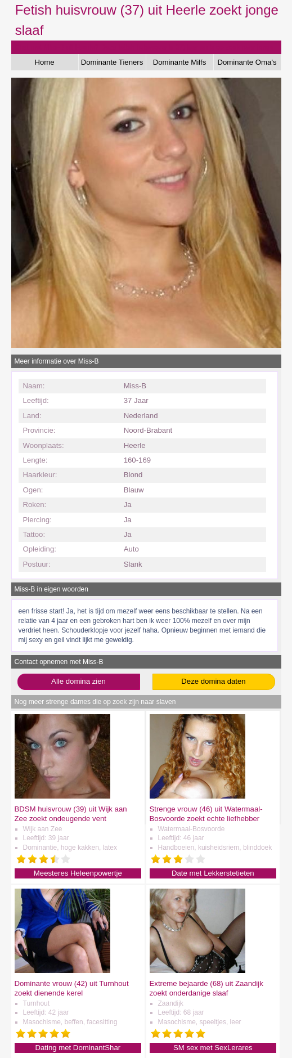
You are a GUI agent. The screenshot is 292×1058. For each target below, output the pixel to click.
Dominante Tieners (112, 62)
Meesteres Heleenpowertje (78, 873)
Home (44, 62)
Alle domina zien (78, 681)
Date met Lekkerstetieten (213, 873)
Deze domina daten (213, 681)
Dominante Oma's (246, 62)
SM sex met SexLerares (213, 1047)
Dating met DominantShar (77, 1047)
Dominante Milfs (179, 62)
